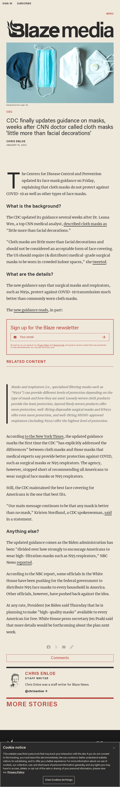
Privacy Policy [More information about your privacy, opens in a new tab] (15, 772)
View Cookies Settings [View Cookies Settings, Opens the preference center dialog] (59, 780)
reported (24, 562)
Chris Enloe (15, 141)
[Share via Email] (64, 647)
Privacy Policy (43, 345)
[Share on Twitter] (56, 647)
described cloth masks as (85, 224)
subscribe (24, 3)
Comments (60, 658)
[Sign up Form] (59, 337)
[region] (60, 764)
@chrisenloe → (36, 691)
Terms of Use (59, 345)
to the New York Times (44, 436)
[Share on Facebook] (49, 647)
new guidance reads (31, 310)
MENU (109, 14)
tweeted (99, 262)
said (108, 512)
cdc (9, 112)
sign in (7, 3)
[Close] (114, 748)
